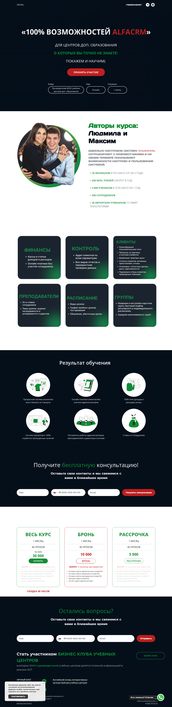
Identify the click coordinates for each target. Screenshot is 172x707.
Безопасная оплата (24, 703)
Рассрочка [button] (134, 561)
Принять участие (86, 72)
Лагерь (20, 4)
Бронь (86, 561)
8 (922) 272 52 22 (151, 703)
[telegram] (147, 5)
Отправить (146, 638)
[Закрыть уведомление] (43, 683)
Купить (38, 561)
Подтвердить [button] (18, 697)
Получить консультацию (139, 492)
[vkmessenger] (153, 5)
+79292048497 (134, 5)
